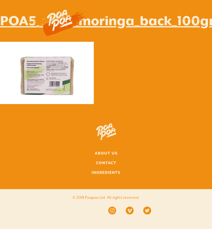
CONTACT (106, 163)
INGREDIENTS (106, 172)
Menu (189, 14)
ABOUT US (106, 153)
